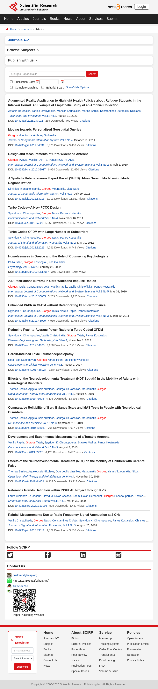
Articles (23, 19)
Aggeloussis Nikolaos (41, 389)
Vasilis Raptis (59, 286)
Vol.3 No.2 (102, 164)
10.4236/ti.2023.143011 (29, 120)
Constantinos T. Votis (65, 520)
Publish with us (23, 60)
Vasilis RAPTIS (38, 159)
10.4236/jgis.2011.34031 (29, 145)
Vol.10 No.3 (50, 423)
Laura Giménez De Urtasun (24, 496)
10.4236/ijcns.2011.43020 (30, 320)
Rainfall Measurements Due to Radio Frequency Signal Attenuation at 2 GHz (64, 514)
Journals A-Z (51, 638)
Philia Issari (15, 262)
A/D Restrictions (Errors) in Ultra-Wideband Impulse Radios (52, 281)
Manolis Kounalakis (68, 110)
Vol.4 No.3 (102, 315)
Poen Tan (62, 359)
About (80, 19)
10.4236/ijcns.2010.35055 (30, 296)
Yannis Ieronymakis (43, 110)
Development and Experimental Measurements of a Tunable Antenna (58, 436)
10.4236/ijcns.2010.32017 (30, 169)
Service (105, 633)
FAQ (102, 665)
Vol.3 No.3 (66, 193)
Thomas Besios (17, 389)
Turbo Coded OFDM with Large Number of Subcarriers (48, 231)
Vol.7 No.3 (68, 393)
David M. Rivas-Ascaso (57, 496)
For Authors (78, 649)
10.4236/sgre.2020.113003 (31, 505)
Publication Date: (24, 81)
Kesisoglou (35, 262)
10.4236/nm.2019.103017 (30, 427)
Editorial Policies (81, 643)
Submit (111, 19)
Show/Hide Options (77, 87)
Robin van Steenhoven (22, 359)
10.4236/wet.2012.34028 (30, 345)
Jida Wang (73, 188)
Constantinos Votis (38, 286)
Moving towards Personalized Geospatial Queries (44, 129)
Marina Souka (90, 110)
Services (96, 19)
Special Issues (80, 671)
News (67, 19)
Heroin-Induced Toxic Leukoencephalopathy (41, 354)
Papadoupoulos (118, 496)
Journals (39, 19)
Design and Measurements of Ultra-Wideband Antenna (48, 154)
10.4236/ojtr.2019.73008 (29, 398)
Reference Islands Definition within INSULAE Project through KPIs (57, 490)
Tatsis (50, 213)
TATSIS (18, 159)
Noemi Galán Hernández (88, 496)
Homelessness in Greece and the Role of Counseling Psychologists (58, 256)
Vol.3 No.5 (102, 291)
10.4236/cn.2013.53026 (29, 452)
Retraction (133, 654)
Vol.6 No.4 (68, 476)
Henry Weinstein (79, 359)
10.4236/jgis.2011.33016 (29, 198)
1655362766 (20, 586)
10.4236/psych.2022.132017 (32, 271)
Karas (46, 359)
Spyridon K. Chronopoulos (24, 213)
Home (8, 19)
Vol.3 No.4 (66, 140)
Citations (85, 120)
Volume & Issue (108, 671)
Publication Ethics (138, 643)
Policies (133, 633)
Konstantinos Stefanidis (114, 110)
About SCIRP (82, 633)
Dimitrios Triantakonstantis (24, 188)
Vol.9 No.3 (69, 525)
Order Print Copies (110, 649)
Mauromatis (94, 389)
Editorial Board (55, 87)
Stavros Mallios (87, 442)
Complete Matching (27, 87)
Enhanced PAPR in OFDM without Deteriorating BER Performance (56, 305)
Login (141, 7)
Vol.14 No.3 (49, 115)
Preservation (134, 649)
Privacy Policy (135, 660)
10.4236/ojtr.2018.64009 (29, 481)
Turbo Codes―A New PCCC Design (34, 207)
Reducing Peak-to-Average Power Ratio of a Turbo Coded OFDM (55, 329)
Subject (48, 643)
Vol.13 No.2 (30, 267)
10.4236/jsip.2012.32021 (29, 247)
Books (55, 19)
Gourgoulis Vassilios (68, 389)
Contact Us (50, 660)
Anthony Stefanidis (44, 135)
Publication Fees (81, 665)
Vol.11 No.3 (58, 500)
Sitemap (49, 654)
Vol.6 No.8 (56, 364)
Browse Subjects (23, 50)
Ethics (75, 638)
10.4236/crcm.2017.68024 (30, 369)
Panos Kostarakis (70, 213)
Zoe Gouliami (57, 262)
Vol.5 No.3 (51, 447)
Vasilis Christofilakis (81, 286)
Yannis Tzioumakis (119, 471)
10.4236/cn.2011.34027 (29, 223)
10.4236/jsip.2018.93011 (29, 530)
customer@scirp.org (25, 575)
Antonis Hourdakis (19, 110)
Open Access (135, 638)
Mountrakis (20, 135)
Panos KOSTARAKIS (62, 159)
